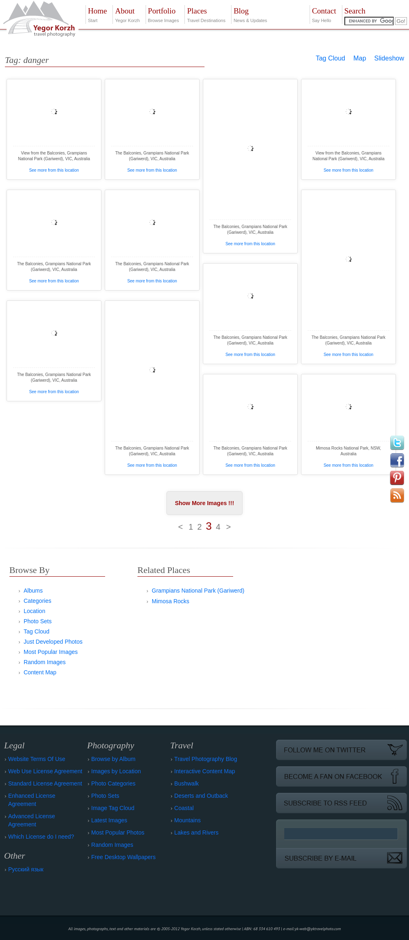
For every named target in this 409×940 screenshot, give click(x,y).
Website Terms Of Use (36, 759)
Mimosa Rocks (170, 601)
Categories (38, 601)
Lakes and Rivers (196, 832)
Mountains (187, 820)
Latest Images (109, 820)
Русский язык (25, 869)
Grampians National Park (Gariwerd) (198, 590)
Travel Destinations (206, 14)
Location (34, 611)
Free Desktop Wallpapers (123, 857)
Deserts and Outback (201, 795)
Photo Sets (38, 621)
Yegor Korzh (127, 14)
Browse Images (163, 14)
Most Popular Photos (117, 832)
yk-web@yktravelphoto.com (318, 928)
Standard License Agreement (45, 783)
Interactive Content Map (204, 771)
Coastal (183, 808)
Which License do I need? (41, 836)
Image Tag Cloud (113, 808)
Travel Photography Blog (205, 759)
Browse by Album (113, 759)
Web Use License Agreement (45, 771)
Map (359, 58)
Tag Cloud (330, 58)
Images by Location (116, 771)
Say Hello (324, 14)
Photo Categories (113, 783)
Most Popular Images (51, 652)
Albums (33, 590)
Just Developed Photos (53, 641)
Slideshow (389, 58)
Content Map (40, 672)
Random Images (45, 662)
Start (97, 14)
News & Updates (250, 14)
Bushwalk (186, 783)
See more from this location (54, 170)
